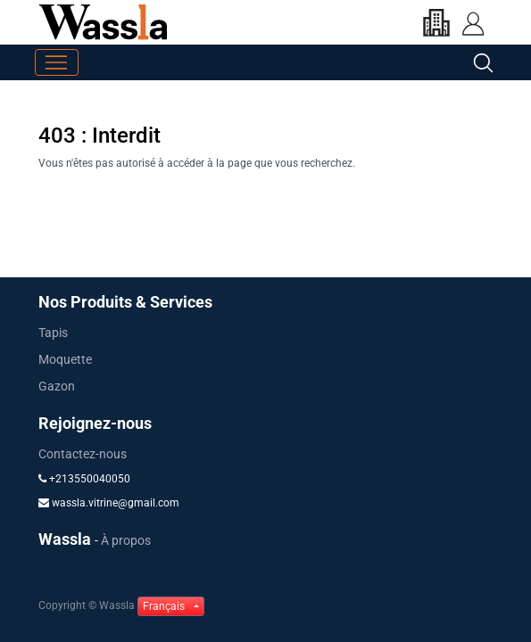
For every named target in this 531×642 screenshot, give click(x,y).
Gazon (56, 386)
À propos (126, 540)
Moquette (65, 359)
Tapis (53, 332)
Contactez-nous (82, 454)
